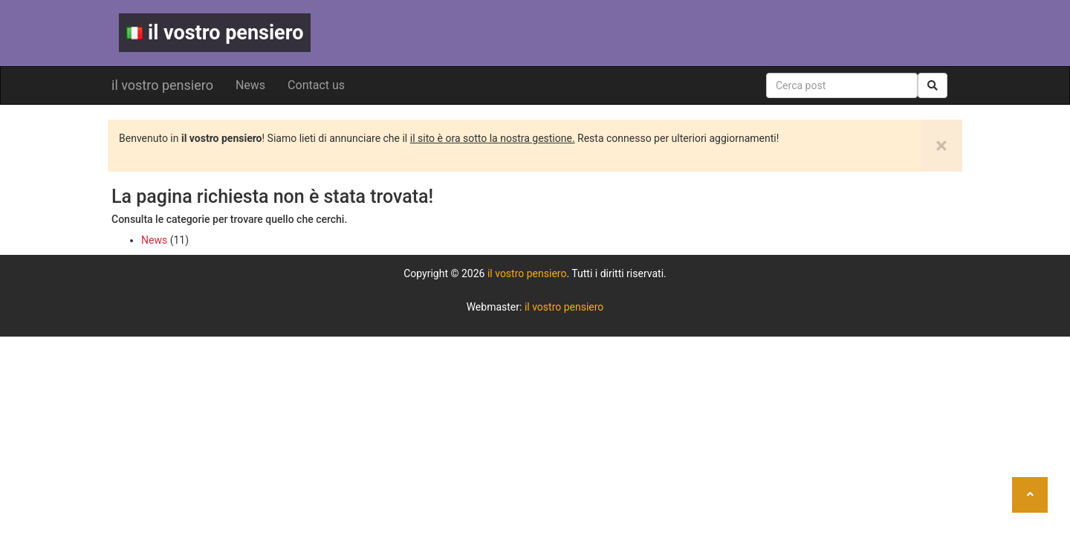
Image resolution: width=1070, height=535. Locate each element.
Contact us (316, 85)
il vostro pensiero (214, 33)
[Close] (941, 146)
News (250, 85)
